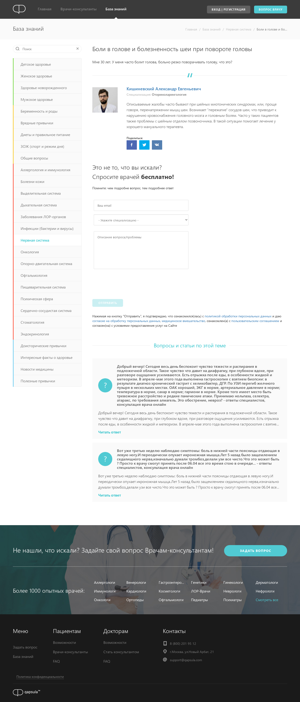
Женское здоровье (36, 75)
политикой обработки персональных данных (238, 316)
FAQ (56, 661)
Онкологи (102, 599)
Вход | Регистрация (229, 9)
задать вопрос (255, 550)
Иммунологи (105, 590)
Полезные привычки (38, 380)
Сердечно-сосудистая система (46, 310)
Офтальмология (34, 275)
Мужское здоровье (37, 99)
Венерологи (136, 582)
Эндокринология (35, 333)
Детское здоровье (36, 64)
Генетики (198, 582)
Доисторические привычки (43, 345)
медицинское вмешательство (183, 321)
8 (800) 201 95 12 (183, 643)
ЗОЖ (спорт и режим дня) (42, 146)
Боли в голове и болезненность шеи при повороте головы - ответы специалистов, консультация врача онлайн (272, 29)
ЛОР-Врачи (200, 590)
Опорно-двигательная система (46, 263)
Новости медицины (37, 369)
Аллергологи (104, 582)
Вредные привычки (37, 122)
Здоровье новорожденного (44, 87)
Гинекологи (233, 582)
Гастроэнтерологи (172, 582)
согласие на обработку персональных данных (126, 321)
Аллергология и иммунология (45, 169)
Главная (45, 8)
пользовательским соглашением (255, 321)
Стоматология (32, 322)
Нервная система (238, 29)
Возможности (64, 642)
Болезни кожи (32, 181)
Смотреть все (267, 599)
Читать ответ (109, 432)
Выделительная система (41, 193)
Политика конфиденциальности (40, 676)
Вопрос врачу (270, 9)
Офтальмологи (171, 599)
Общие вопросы (34, 158)
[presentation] (129, 283)
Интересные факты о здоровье (46, 357)
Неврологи (232, 590)
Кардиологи (136, 590)
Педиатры (199, 599)
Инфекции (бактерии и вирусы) (47, 228)
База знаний (116, 8)
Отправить (107, 303)
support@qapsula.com (186, 660)
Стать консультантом (121, 651)
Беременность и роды (39, 111)
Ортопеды (135, 599)
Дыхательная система (39, 204)
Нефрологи (265, 590)
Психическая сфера (37, 298)
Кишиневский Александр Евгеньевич (164, 88)
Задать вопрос (25, 647)
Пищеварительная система (43, 287)
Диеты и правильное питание (45, 134)
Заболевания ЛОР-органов (43, 216)
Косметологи (169, 590)
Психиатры (232, 599)
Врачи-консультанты (78, 8)
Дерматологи (267, 582)
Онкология (30, 251)
